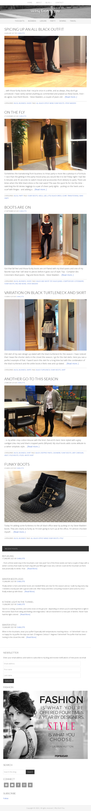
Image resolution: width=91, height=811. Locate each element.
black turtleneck (43, 370)
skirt (63, 370)
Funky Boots (16, 464)
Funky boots (59, 103)
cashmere (56, 453)
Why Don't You (45, 11)
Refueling (8, 556)
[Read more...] (71, 97)
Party (21, 196)
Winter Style (9, 624)
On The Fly (14, 112)
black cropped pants (43, 453)
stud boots (13, 455)
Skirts (29, 370)
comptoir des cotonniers (73, 281)
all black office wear (44, 103)
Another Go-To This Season (31, 379)
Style (61, 538)
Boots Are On (17, 207)
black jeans (57, 281)
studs (21, 455)
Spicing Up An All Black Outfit (34, 29)
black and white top (44, 281)
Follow (5, 798)
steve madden (70, 103)
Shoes (29, 103)
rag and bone (20, 284)
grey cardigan (77, 453)
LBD (45, 196)
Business (22, 103)
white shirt (28, 455)
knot (6, 455)
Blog (16, 103)
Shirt (29, 453)
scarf (64, 196)
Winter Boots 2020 (12, 579)
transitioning (72, 196)
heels (40, 196)
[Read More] (32, 568)
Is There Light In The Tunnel (18, 602)
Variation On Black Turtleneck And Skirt (45, 292)
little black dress (54, 196)
